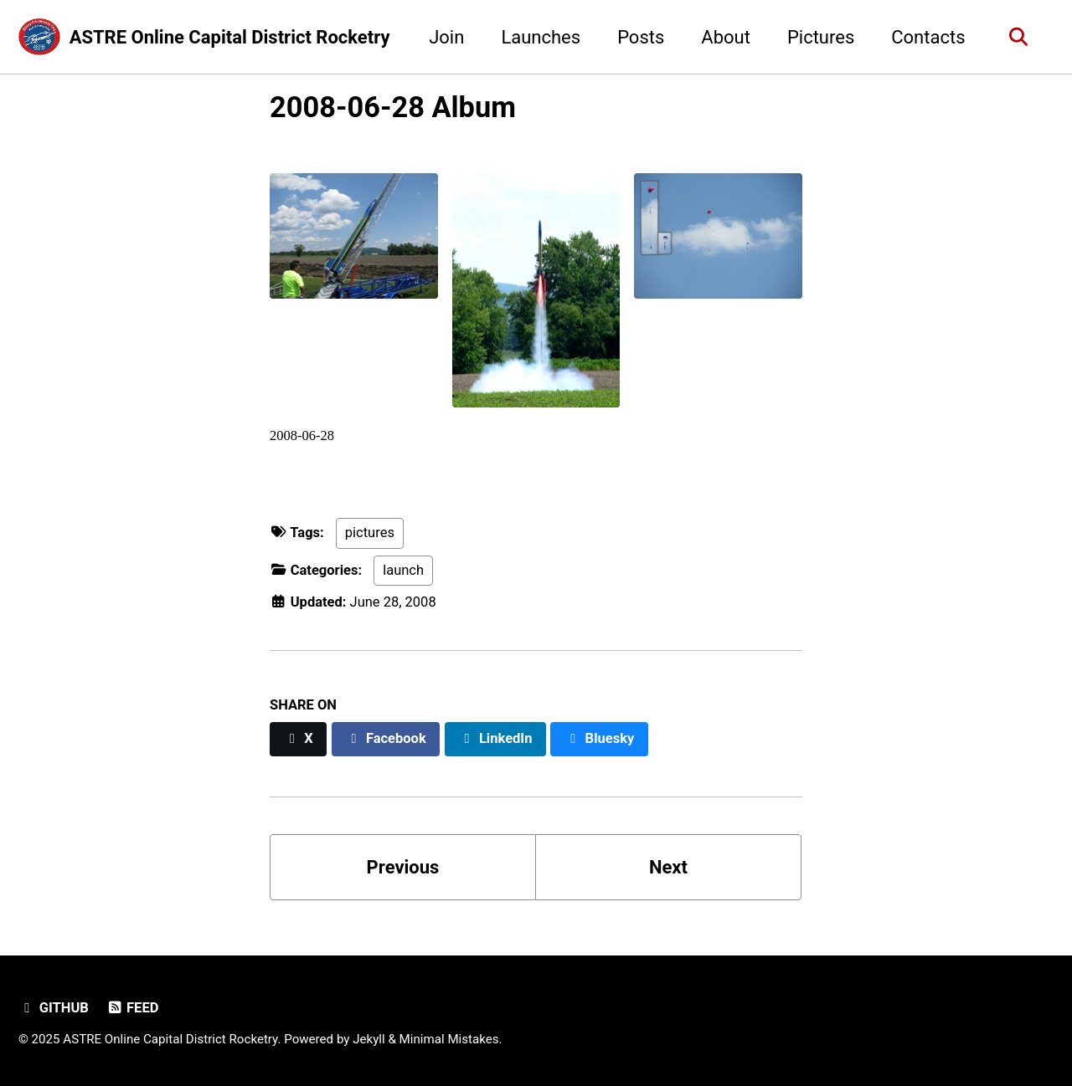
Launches (540, 37)
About (725, 37)
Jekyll (369, 1039)
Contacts (928, 37)
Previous (403, 867)
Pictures (820, 37)
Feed (132, 1008)
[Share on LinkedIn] (495, 739)
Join (446, 37)
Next (668, 867)
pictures (369, 532)
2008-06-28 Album (393, 107)
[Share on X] (298, 739)
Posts (640, 37)
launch (403, 570)
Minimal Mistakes (449, 1039)
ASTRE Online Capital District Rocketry (230, 37)
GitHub (53, 1008)
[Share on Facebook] (386, 739)
